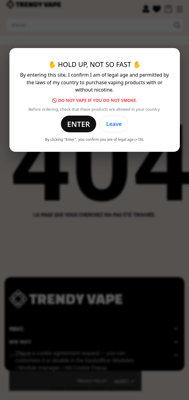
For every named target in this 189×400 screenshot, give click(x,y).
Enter (78, 124)
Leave (114, 123)
